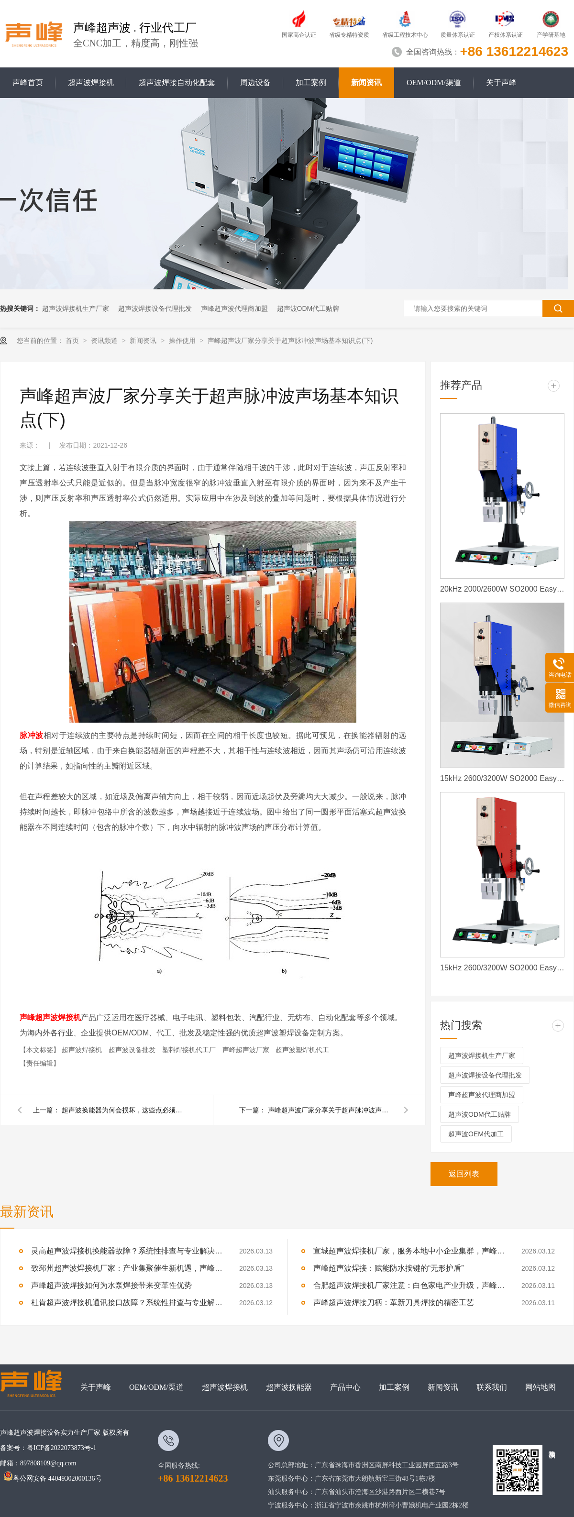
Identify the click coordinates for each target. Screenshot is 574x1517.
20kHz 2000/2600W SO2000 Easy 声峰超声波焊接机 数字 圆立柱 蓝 (502, 589)
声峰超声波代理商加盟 (234, 308)
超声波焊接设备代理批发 (155, 308)
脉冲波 (32, 735)
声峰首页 (27, 82)
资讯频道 (105, 340)
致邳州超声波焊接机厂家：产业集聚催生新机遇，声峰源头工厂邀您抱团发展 (126, 1268)
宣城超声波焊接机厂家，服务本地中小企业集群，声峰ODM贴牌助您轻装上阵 (409, 1251)
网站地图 (540, 1387)
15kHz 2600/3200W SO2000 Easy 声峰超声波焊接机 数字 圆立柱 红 (502, 968)
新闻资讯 (366, 82)
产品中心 (345, 1387)
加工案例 (311, 82)
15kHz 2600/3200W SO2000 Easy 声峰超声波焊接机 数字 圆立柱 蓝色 (502, 778)
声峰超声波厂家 (246, 1050)
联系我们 (491, 1387)
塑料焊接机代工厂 (190, 1050)
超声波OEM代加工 (476, 1134)
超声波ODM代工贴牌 (308, 308)
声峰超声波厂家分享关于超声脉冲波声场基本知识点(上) (330, 1110)
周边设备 (255, 82)
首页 (73, 340)
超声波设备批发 (133, 1050)
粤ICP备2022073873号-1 (61, 1447)
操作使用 (183, 340)
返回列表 (464, 1174)
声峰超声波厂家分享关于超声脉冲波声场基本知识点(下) (290, 340)
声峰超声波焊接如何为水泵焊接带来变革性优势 (111, 1285)
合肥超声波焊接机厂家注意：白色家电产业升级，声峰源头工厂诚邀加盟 (409, 1285)
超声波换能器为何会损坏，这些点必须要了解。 (124, 1110)
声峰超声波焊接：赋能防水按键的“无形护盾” (388, 1268)
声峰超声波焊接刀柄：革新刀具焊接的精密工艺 (393, 1302)
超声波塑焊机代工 (302, 1050)
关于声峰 (501, 82)
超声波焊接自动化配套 (177, 82)
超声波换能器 (289, 1387)
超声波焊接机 (91, 82)
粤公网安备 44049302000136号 (52, 1478)
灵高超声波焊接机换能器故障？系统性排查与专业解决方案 (126, 1251)
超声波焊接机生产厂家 (75, 308)
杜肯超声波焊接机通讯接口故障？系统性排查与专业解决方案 (126, 1302)
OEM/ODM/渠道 (434, 82)
